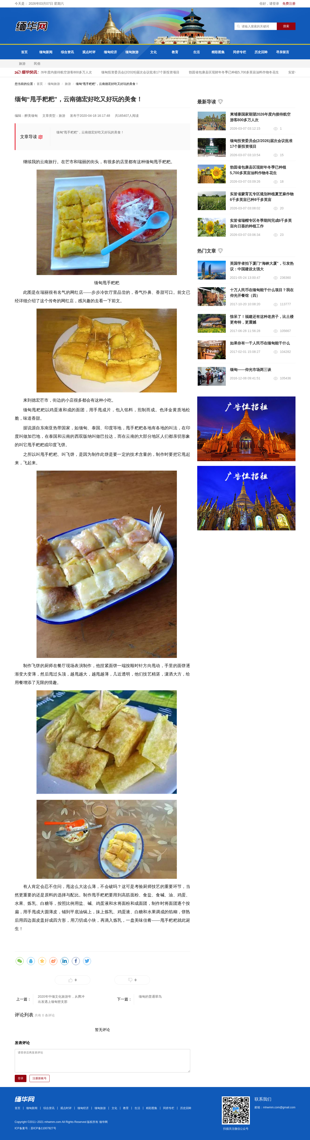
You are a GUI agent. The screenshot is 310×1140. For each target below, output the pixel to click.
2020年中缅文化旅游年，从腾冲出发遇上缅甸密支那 (61, 999)
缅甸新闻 (45, 52)
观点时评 (88, 52)
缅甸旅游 (132, 52)
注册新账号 (40, 1078)
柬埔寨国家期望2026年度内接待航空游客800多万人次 (54, 72)
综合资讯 (67, 52)
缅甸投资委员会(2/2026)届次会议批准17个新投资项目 (142, 72)
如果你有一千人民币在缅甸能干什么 (260, 343)
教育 (175, 52)
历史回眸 (261, 52)
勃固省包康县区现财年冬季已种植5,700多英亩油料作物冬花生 (235, 72)
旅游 (22, 63)
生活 (196, 52)
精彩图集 (218, 52)
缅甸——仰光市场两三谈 (250, 370)
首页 (24, 52)
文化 (153, 52)
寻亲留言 (282, 52)
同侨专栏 (239, 52)
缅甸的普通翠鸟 (150, 996)
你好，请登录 (269, 3)
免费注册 (288, 3)
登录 (20, 1078)
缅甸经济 (110, 52)
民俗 (37, 63)
